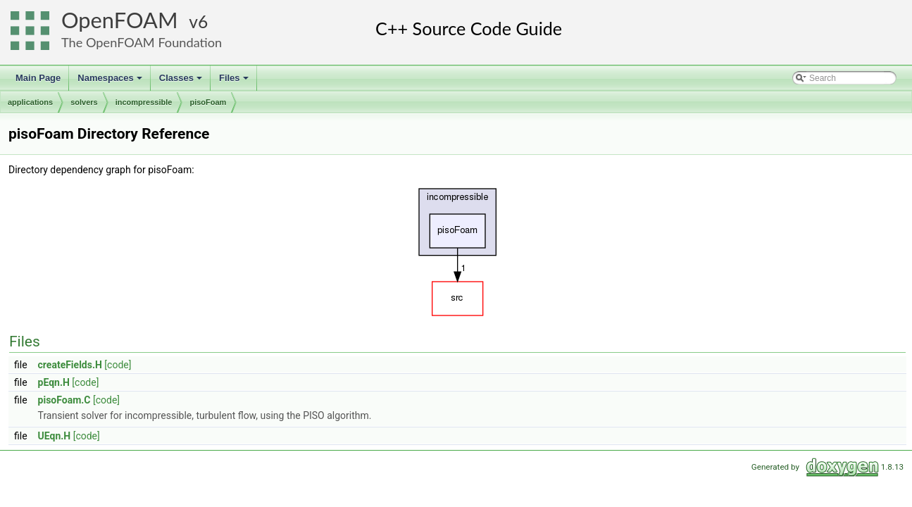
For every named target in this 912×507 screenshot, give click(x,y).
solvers (84, 102)
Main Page (38, 78)
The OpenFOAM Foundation (141, 42)
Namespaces (110, 82)
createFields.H (70, 364)
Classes (181, 82)
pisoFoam (207, 102)
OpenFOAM (119, 20)
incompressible (144, 102)
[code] (117, 364)
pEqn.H (54, 382)
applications (30, 102)
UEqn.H (54, 436)
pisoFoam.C (64, 400)
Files (235, 82)
